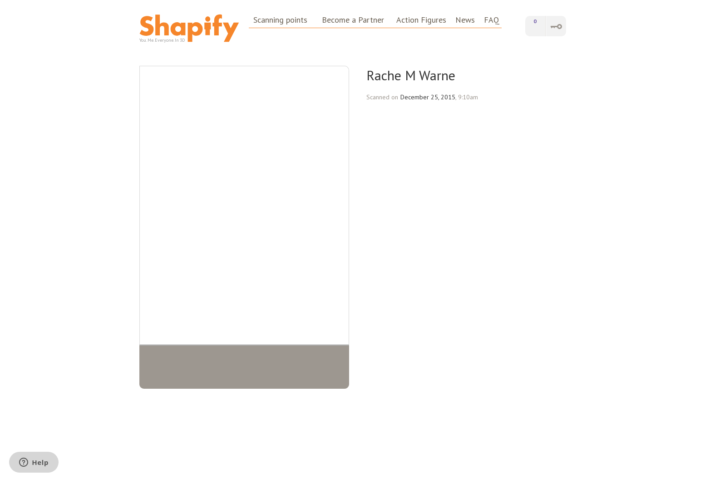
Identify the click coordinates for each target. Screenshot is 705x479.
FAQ (491, 20)
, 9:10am (466, 97)
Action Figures (421, 20)
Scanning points (280, 20)
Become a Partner (353, 20)
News (465, 20)
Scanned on (382, 97)
